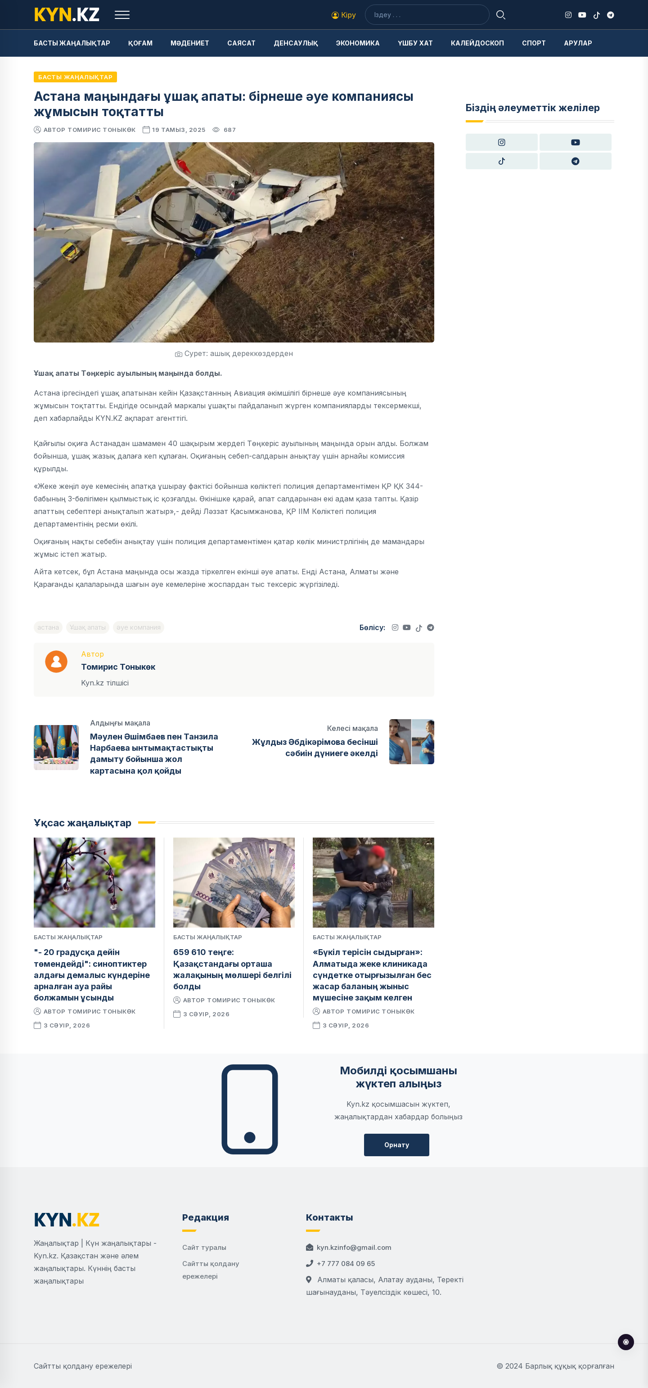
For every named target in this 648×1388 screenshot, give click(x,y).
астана (48, 627)
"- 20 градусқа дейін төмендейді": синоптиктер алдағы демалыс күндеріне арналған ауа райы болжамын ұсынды (92, 974)
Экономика (358, 43)
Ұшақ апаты (88, 627)
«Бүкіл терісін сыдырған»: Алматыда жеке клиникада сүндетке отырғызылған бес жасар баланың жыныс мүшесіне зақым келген (372, 974)
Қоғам (140, 43)
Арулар (578, 43)
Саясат (241, 43)
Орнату (396, 1145)
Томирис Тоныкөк (102, 129)
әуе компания (139, 627)
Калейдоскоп (477, 43)
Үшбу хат (415, 43)
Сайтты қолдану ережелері (83, 1365)
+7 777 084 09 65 (346, 1263)
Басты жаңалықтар (72, 43)
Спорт (534, 43)
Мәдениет (190, 43)
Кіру (344, 14)
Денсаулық (296, 43)
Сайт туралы (204, 1247)
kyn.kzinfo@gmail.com (354, 1247)
